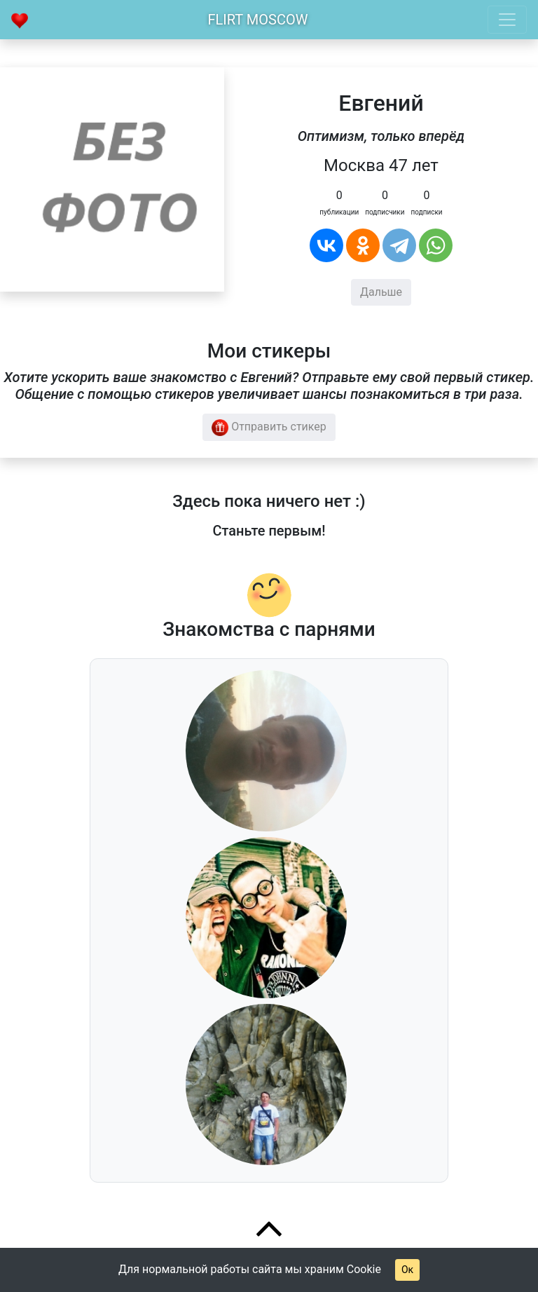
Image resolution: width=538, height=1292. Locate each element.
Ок (407, 1269)
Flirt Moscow (258, 19)
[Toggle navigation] (507, 20)
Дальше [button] (381, 292)
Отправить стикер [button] (269, 427)
